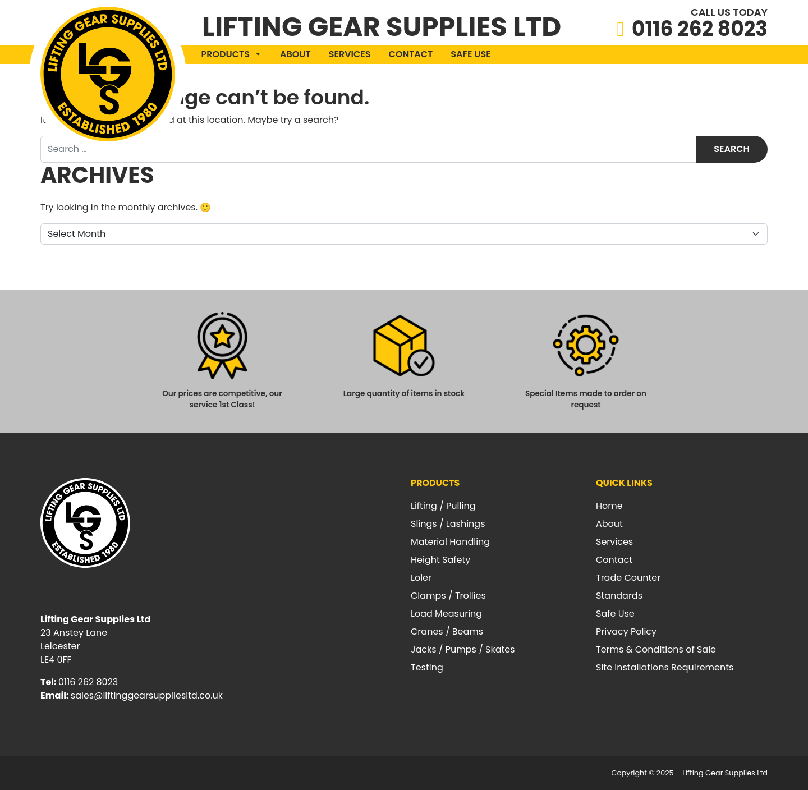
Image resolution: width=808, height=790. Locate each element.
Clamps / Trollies (448, 595)
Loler (421, 577)
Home (609, 505)
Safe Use (470, 54)
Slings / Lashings (448, 523)
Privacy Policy (626, 631)
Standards (619, 595)
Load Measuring (446, 613)
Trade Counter (628, 577)
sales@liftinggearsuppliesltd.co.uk (147, 695)
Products (231, 54)
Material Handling (450, 541)
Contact (411, 54)
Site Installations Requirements (664, 667)
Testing (427, 667)
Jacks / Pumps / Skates (463, 649)
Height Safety (440, 559)
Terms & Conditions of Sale (656, 649)
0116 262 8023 (700, 29)
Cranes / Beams (447, 631)
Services (350, 54)
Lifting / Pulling (443, 505)
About (295, 54)
